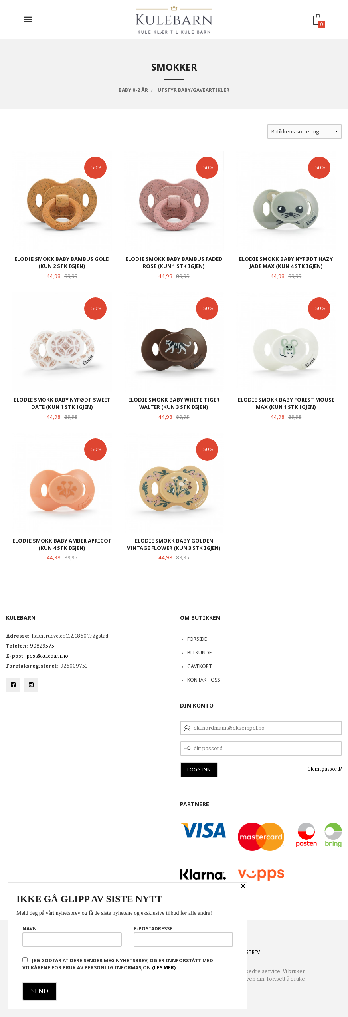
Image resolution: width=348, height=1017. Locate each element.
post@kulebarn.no (47, 656)
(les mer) (164, 967)
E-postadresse (183, 936)
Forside (197, 639)
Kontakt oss (203, 679)
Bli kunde (199, 652)
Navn (72, 936)
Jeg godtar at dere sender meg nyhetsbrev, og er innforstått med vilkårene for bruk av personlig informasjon (117, 964)
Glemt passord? (324, 769)
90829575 (42, 646)
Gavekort (199, 666)
